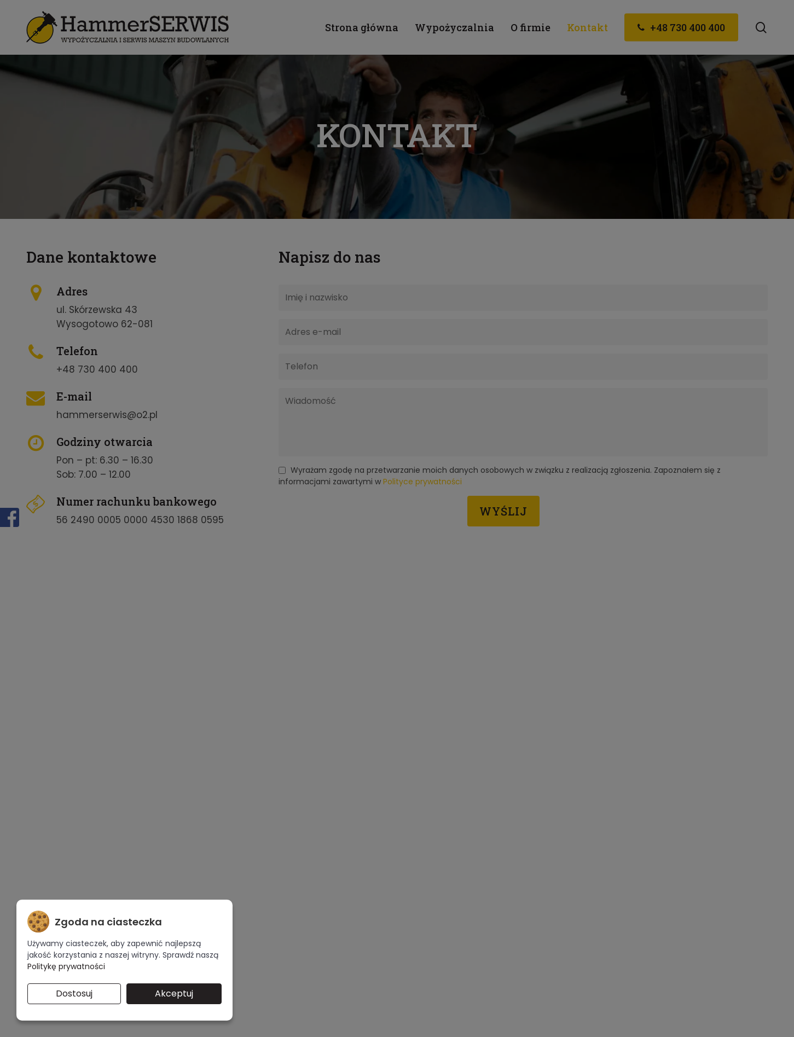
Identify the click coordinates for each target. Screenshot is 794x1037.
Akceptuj (174, 993)
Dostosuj (74, 993)
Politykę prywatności (66, 966)
